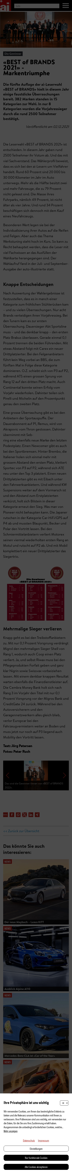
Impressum (43, 1140)
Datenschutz (29, 1140)
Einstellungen (36, 1149)
